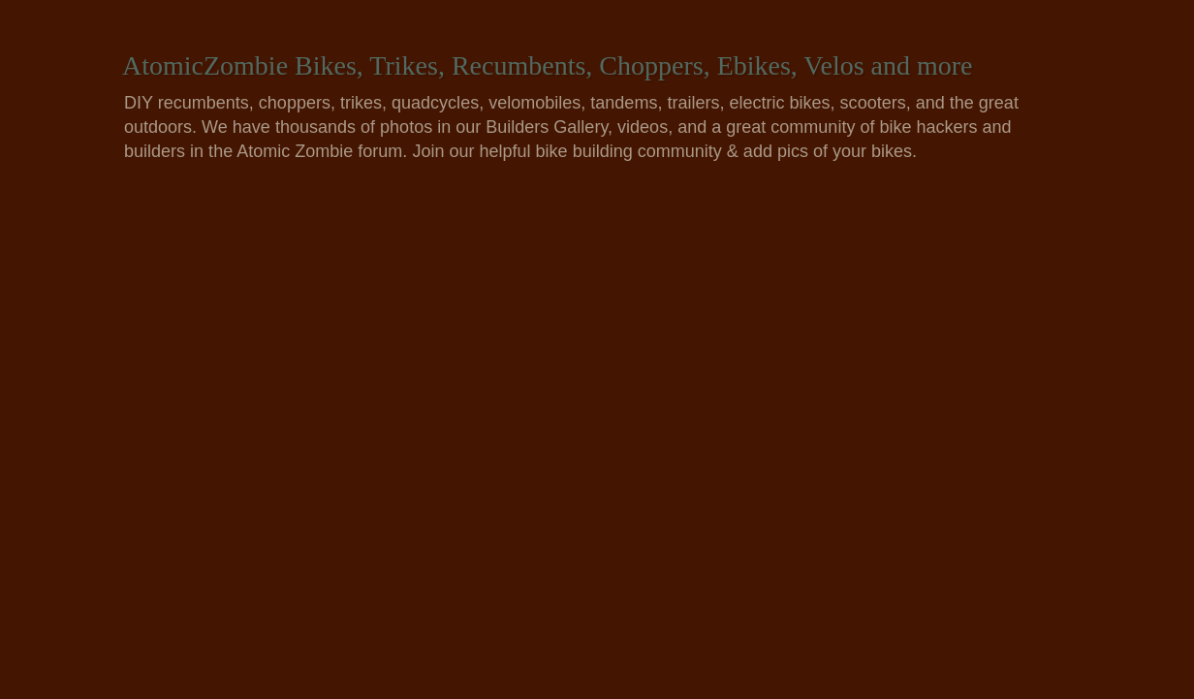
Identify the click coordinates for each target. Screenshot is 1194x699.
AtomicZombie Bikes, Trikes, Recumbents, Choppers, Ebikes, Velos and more (547, 65)
